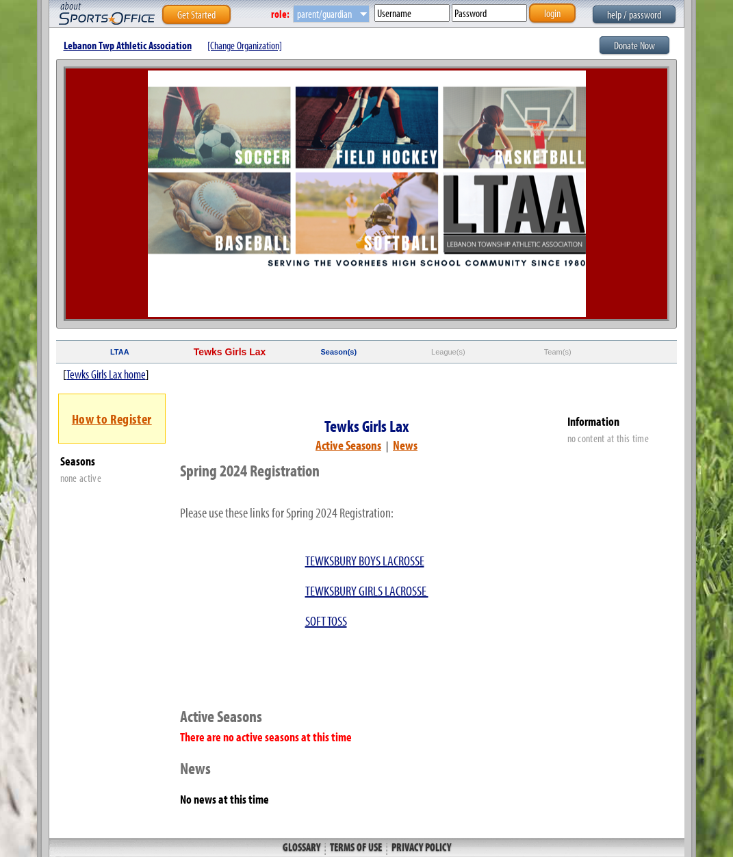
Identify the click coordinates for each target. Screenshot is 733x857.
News (405, 445)
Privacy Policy (420, 847)
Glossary (302, 847)
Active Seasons (348, 445)
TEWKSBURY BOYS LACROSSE (364, 560)
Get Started (196, 14)
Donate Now (634, 45)
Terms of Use (356, 847)
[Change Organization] (244, 45)
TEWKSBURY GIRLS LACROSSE (366, 590)
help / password (634, 14)
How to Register (112, 418)
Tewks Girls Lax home (106, 374)
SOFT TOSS (326, 620)
